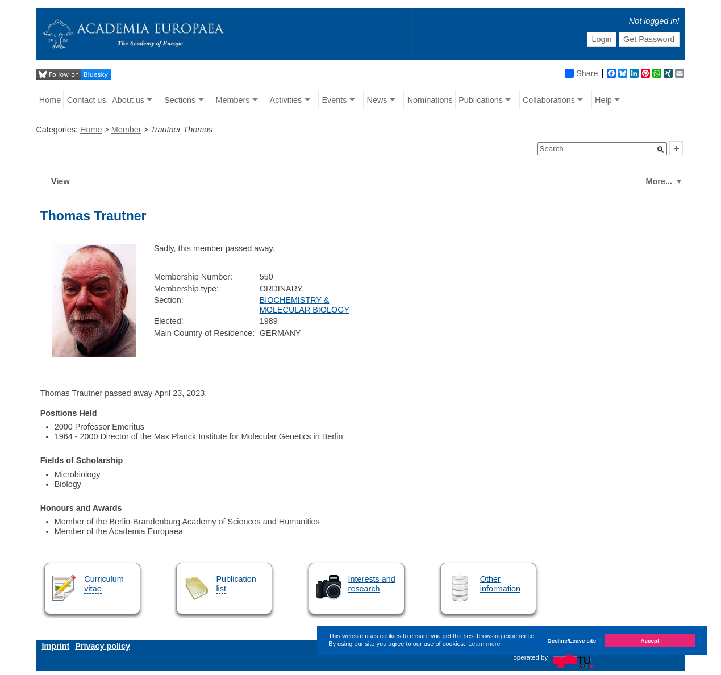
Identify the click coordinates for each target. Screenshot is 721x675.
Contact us (86, 100)
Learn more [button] (484, 643)
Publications (481, 100)
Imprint (55, 646)
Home (50, 100)
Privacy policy (102, 646)
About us (128, 100)
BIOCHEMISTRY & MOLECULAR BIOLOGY (304, 304)
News (377, 100)
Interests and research (371, 583)
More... (659, 181)
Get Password (648, 39)
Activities (286, 100)
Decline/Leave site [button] (572, 641)
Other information (500, 583)
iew (60, 181)
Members (232, 100)
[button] (660, 149)
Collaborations (549, 100)
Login (601, 39)
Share (581, 73)
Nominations (430, 100)
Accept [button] (649, 641)
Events (334, 100)
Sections (179, 100)
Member (126, 129)
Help (603, 100)
